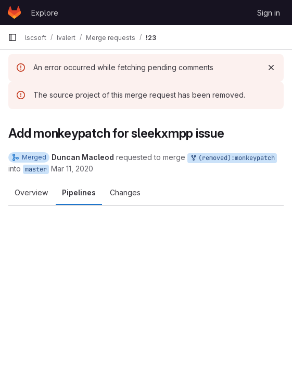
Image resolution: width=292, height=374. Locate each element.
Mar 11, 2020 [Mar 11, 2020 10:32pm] (72, 168)
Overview (31, 192)
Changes (125, 192)
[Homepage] (14, 12)
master (36, 169)
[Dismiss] (271, 67)
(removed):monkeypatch (232, 158)
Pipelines (79, 192)
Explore (44, 12)
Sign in (268, 12)
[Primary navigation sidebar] (12, 37)
